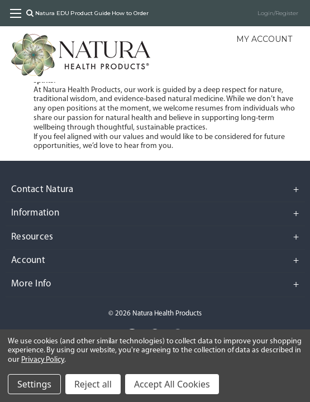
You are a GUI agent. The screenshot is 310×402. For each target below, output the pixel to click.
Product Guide (90, 13)
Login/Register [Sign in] (277, 13)
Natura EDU (52, 13)
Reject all (93, 384)
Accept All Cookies (172, 384)
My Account (264, 39)
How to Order (130, 13)
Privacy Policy (42, 360)
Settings (34, 384)
